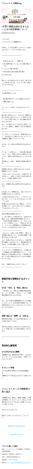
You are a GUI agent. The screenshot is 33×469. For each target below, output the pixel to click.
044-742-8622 (13, 460)
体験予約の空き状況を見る (16, 426)
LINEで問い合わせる (16, 435)
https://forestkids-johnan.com (20, 463)
